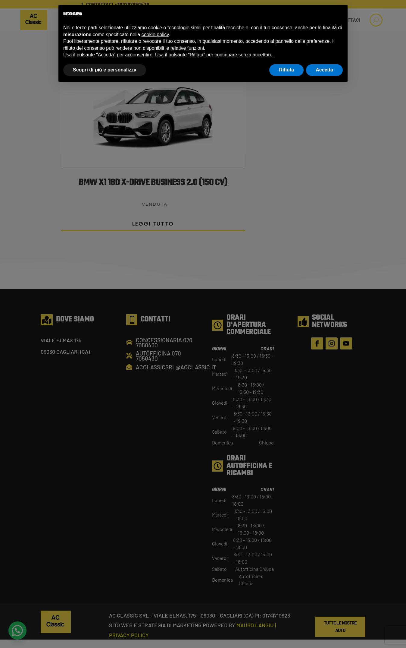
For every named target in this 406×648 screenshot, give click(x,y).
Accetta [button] (324, 69)
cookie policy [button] (155, 34)
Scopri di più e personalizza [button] (104, 69)
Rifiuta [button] (286, 69)
